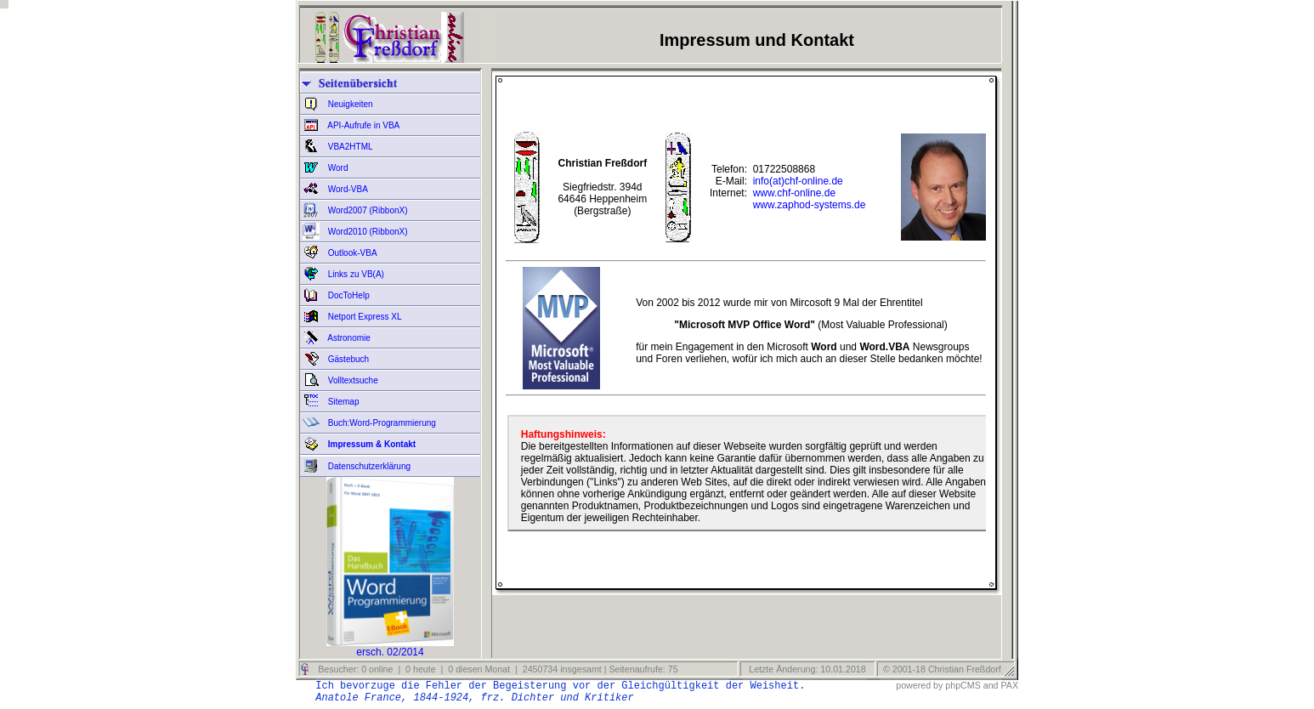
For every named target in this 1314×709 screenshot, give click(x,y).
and (991, 685)
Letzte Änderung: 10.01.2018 (805, 669)
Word (337, 168)
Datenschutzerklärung (368, 466)
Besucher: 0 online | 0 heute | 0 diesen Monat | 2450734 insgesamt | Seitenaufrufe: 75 (496, 669)
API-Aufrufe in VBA (362, 125)
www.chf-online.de (794, 193)
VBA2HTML (349, 146)
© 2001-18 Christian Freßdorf (942, 669)
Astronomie (348, 338)
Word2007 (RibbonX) (367, 210)
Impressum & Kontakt (371, 444)
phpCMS (962, 685)
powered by (919, 685)
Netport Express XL (363, 316)
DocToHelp (348, 295)
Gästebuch (347, 359)
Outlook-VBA (351, 253)
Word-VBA (347, 189)
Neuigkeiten (349, 104)
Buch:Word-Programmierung (381, 423)
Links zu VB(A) (355, 274)
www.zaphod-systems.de (809, 205)
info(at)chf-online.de (798, 181)
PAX (1009, 685)
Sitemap (342, 401)
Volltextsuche (352, 380)
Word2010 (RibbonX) (367, 231)
